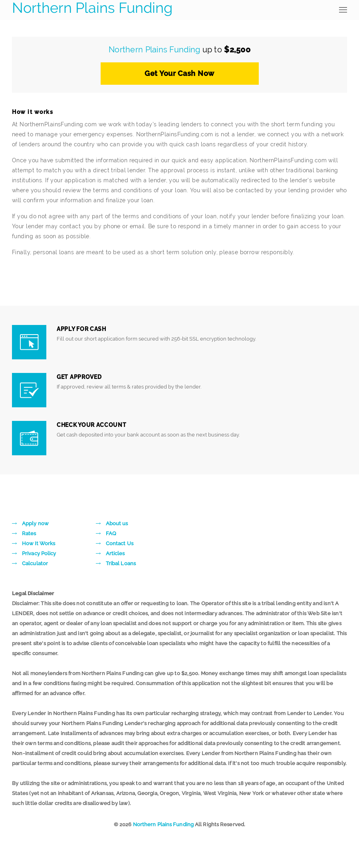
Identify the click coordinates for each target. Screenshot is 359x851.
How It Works (38, 543)
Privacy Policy (39, 553)
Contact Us (119, 543)
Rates (29, 533)
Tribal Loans (121, 563)
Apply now (35, 523)
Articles (115, 553)
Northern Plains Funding (92, 8)
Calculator (35, 563)
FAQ (111, 533)
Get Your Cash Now (179, 73)
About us (117, 523)
